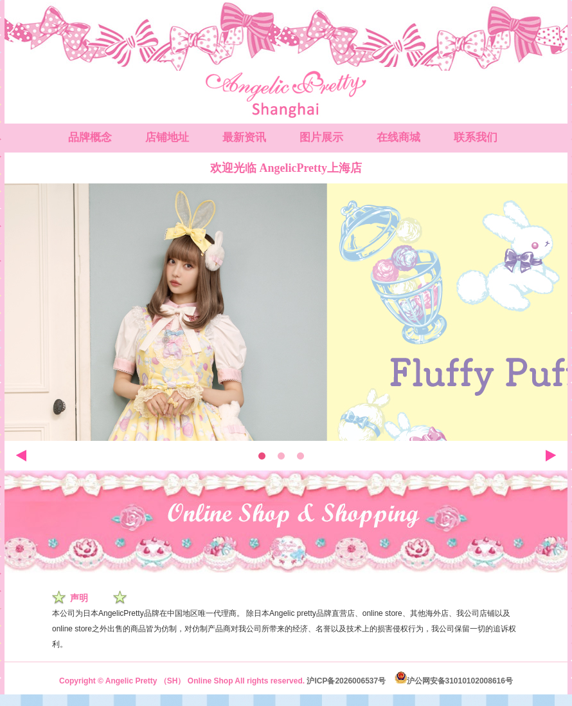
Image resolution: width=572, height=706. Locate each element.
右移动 (551, 455)
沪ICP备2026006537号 (346, 680)
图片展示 (321, 137)
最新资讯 (244, 137)
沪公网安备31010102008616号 (454, 680)
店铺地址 (167, 137)
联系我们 (475, 137)
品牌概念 (90, 137)
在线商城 (398, 137)
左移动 (21, 455)
